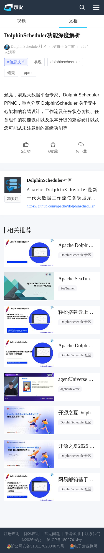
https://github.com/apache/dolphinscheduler (61, 206)
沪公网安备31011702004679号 (37, 546)
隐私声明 (32, 534)
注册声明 (11, 534)
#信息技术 (16, 62)
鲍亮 (11, 72)
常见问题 (52, 534)
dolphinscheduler (65, 62)
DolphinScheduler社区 (29, 46)
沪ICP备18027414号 (64, 540)
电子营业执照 (85, 546)
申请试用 (72, 534)
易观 (38, 62)
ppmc (28, 72)
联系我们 (92, 534)
